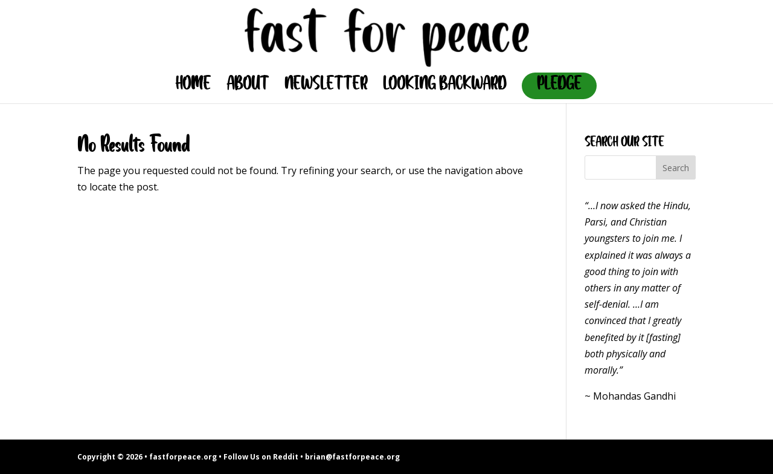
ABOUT (247, 87)
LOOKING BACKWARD (444, 87)
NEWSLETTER (325, 87)
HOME (193, 87)
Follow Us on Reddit (260, 457)
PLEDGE (559, 86)
